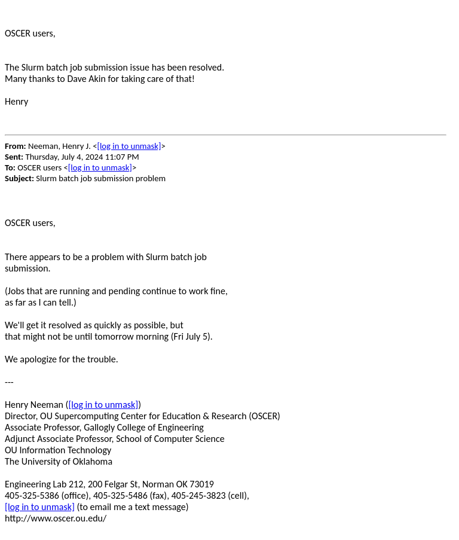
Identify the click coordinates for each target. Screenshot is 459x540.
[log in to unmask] (129, 146)
